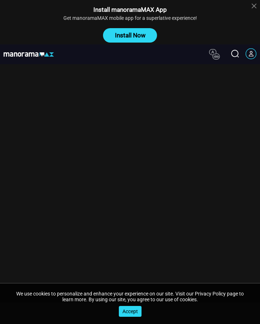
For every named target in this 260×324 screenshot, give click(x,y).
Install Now (130, 35)
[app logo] (31, 54)
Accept (130, 311)
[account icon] (251, 54)
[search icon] (235, 54)
